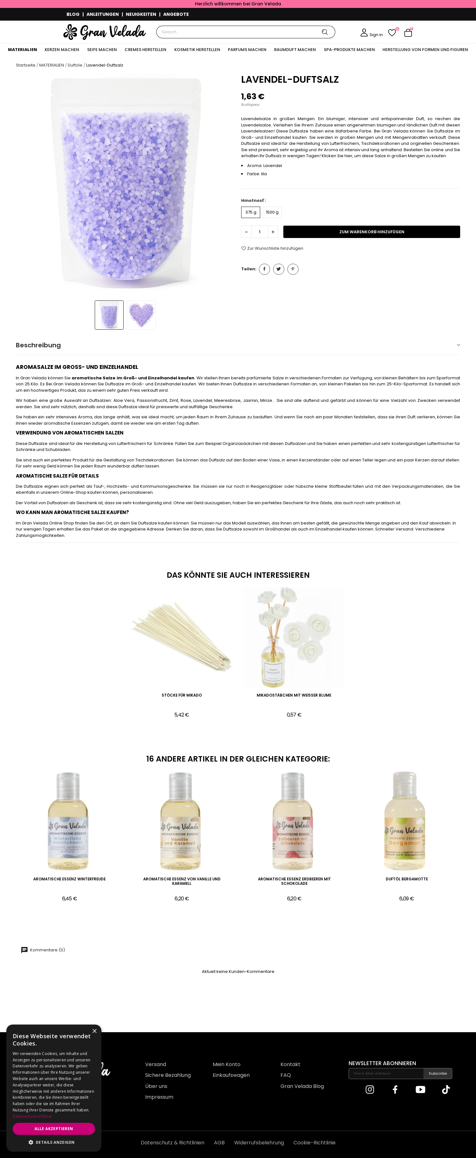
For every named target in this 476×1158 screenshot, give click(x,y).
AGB (219, 1142)
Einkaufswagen (231, 1075)
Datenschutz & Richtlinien (172, 1142)
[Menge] (260, 232)
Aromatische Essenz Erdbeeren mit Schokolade (294, 881)
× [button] (94, 1031)
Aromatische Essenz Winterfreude (69, 879)
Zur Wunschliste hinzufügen (272, 248)
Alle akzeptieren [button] (54, 1128)
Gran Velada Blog (302, 1086)
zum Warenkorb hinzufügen (371, 232)
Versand (155, 1064)
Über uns (156, 1086)
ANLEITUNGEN (103, 14)
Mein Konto (227, 1064)
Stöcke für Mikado (182, 695)
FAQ (285, 1075)
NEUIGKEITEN (141, 14)
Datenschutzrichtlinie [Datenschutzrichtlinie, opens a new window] (32, 1116)
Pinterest (293, 269)
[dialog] (53, 1088)
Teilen (264, 269)
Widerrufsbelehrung (259, 1142)
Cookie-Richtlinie (314, 1142)
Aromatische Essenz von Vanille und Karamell (182, 881)
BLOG (73, 14)
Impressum (159, 1097)
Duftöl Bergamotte (407, 879)
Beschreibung (38, 345)
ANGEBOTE (176, 14)
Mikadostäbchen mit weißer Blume (294, 695)
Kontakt (290, 1064)
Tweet (278, 269)
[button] (54, 1142)
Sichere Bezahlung (168, 1075)
